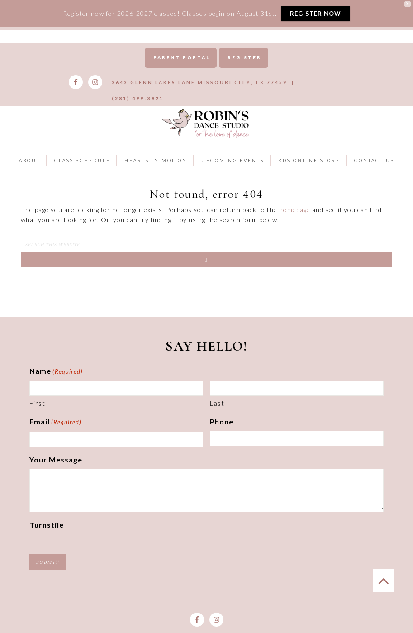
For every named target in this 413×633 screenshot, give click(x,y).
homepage (294, 194)
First (37, 387)
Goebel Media (239, 620)
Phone (221, 405)
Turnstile (46, 508)
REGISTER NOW (315, 13)
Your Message (55, 443)
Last (217, 387)
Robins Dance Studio (206, 106)
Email (55, 406)
